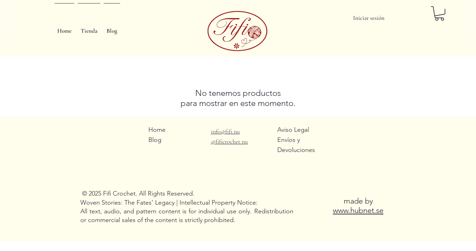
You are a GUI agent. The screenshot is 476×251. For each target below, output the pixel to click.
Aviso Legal (293, 130)
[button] (439, 13)
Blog (154, 140)
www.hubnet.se (358, 210)
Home (157, 130)
